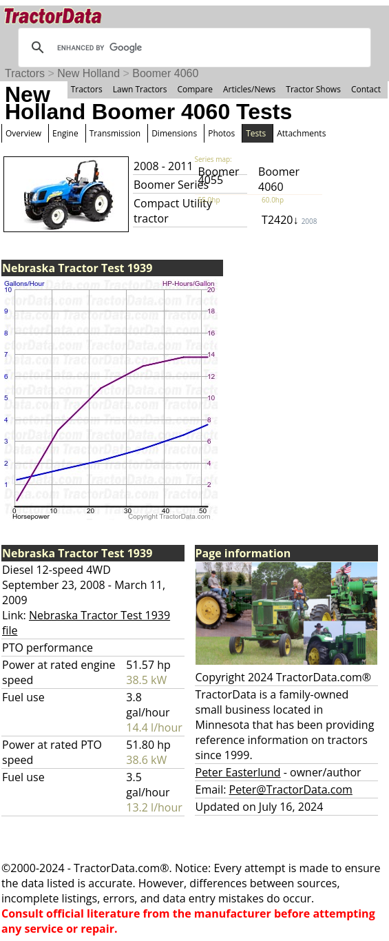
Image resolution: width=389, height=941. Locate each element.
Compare (195, 89)
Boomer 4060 (165, 73)
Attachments (301, 133)
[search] (192, 47)
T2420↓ (289, 219)
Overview (23, 133)
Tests (256, 133)
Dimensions (174, 133)
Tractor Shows (313, 89)
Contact (366, 89)
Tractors (25, 73)
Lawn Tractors (140, 89)
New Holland (88, 73)
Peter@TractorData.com (291, 789)
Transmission (115, 133)
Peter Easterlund (238, 772)
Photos (221, 133)
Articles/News (249, 89)
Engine (65, 133)
